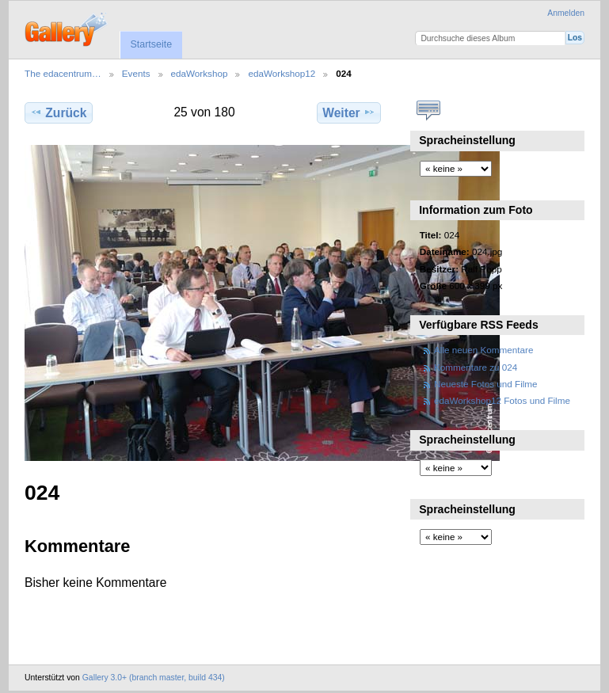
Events (136, 73)
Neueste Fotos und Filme (486, 384)
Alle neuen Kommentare (483, 350)
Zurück (58, 112)
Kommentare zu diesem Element (428, 111)
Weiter (348, 112)
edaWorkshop (199, 73)
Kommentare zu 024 (475, 367)
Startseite (151, 44)
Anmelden (565, 13)
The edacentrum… (63, 73)
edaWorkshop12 (281, 73)
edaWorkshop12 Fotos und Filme (502, 400)
